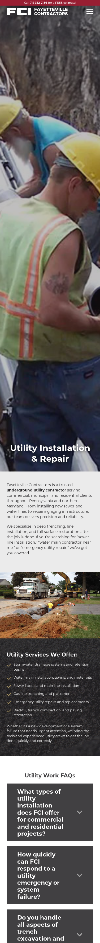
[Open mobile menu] (89, 11)
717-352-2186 (38, 3)
